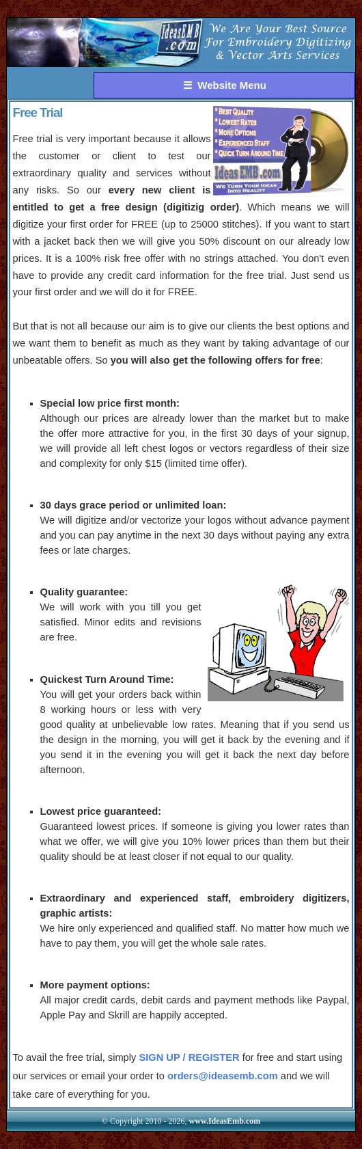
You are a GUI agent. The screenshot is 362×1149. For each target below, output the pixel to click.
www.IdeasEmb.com (225, 1121)
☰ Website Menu (224, 85)
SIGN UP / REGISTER (189, 1057)
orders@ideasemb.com (222, 1075)
